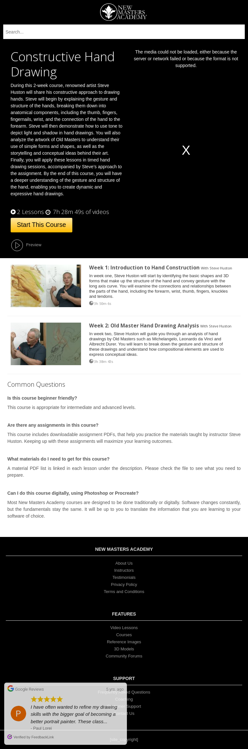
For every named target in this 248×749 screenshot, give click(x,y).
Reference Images (124, 641)
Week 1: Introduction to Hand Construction (144, 267)
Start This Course (41, 224)
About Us (123, 563)
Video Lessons (124, 627)
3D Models (124, 649)
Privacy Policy (124, 584)
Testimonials (124, 577)
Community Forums (124, 656)
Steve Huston (221, 268)
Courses (124, 634)
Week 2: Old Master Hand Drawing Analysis (144, 325)
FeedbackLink (42, 737)
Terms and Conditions (124, 591)
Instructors (124, 570)
